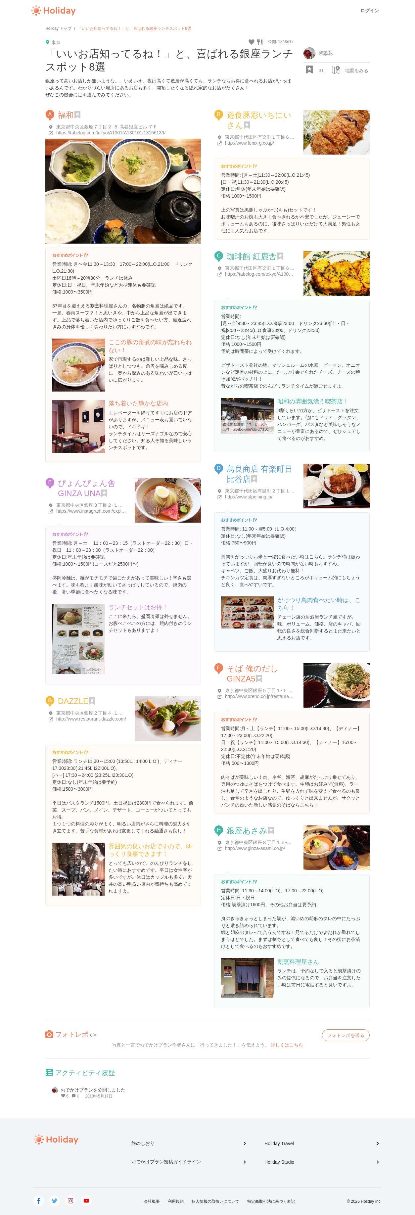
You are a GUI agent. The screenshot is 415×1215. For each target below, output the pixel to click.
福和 (66, 115)
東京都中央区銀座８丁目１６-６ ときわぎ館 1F (274, 842)
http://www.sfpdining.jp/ (248, 496)
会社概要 (152, 1201)
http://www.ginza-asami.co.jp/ (255, 848)
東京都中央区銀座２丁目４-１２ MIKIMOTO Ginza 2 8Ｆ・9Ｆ (120, 713)
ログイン (369, 10)
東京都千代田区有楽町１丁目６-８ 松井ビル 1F (274, 268)
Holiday (53, 10)
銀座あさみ (247, 830)
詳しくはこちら (287, 1045)
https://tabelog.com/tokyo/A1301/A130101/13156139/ (110, 132)
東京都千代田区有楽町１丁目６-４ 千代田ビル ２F (277, 137)
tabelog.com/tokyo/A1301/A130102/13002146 (266, 429)
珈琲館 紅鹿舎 (252, 256)
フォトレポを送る (345, 1035)
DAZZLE (73, 701)
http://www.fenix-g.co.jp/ (249, 143)
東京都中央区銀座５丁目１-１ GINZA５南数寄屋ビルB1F (284, 690)
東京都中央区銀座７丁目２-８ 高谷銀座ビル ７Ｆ (107, 126)
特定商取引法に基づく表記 (271, 1201)
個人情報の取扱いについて (215, 1201)
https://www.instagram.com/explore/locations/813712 (110, 511)
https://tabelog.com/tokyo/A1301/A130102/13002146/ (279, 274)
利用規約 (176, 1201)
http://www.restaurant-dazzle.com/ (91, 719)
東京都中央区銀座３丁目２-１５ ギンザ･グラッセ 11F (112, 505)
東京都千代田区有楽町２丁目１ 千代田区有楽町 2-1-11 (281, 490)
